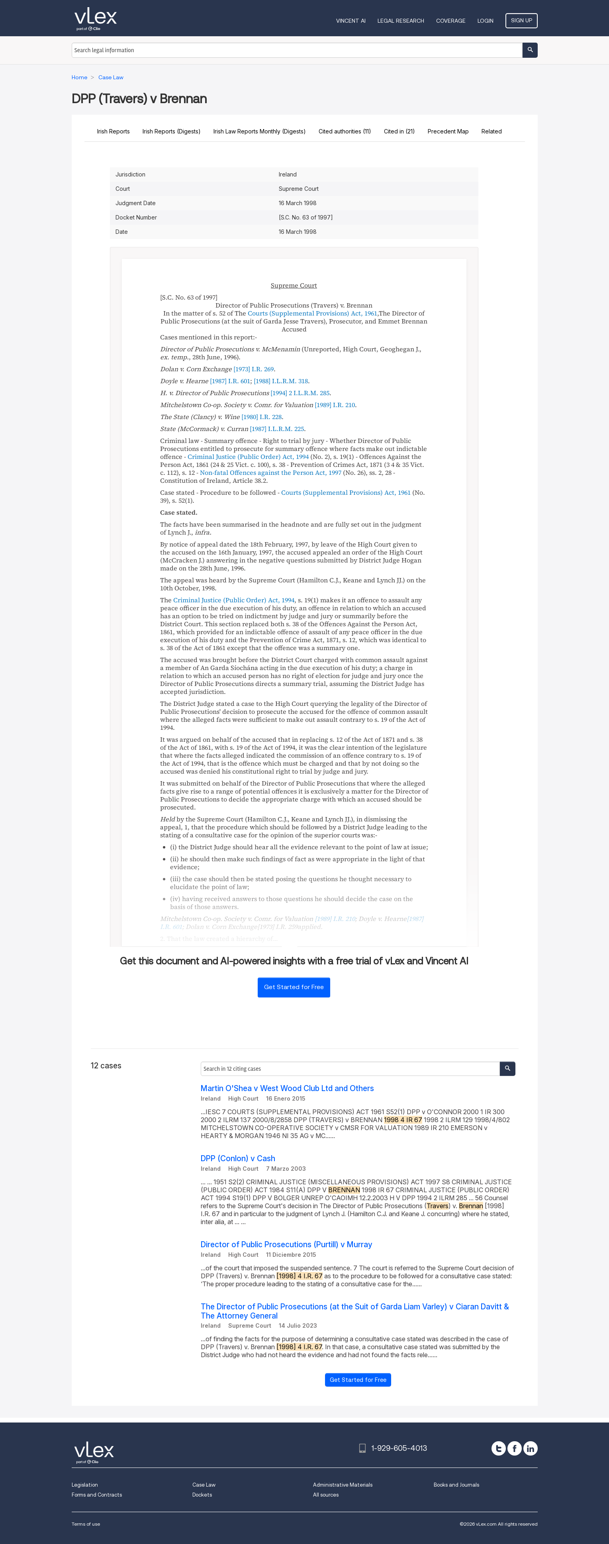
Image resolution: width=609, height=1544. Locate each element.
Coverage (451, 21)
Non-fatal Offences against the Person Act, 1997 (270, 472)
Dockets (202, 1495)
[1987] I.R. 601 (230, 380)
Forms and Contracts (97, 1495)
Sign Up (521, 20)
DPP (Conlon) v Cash (238, 1158)
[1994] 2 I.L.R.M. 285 (299, 392)
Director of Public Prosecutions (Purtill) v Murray (286, 1244)
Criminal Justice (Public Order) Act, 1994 (248, 456)
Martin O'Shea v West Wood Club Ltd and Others (287, 1088)
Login (485, 21)
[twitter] (499, 1448)
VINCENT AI (351, 21)
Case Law (203, 1485)
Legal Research (401, 21)
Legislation (85, 1485)
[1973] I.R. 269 (253, 368)
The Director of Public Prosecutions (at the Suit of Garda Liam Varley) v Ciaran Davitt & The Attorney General (355, 1311)
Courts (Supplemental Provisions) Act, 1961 (312, 313)
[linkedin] (530, 1448)
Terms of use (86, 1523)
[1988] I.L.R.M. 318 (281, 380)
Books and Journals (456, 1485)
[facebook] (514, 1448)
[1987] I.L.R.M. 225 (277, 428)
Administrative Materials (342, 1485)
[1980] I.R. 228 (261, 416)
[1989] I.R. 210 (335, 404)
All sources (326, 1495)
